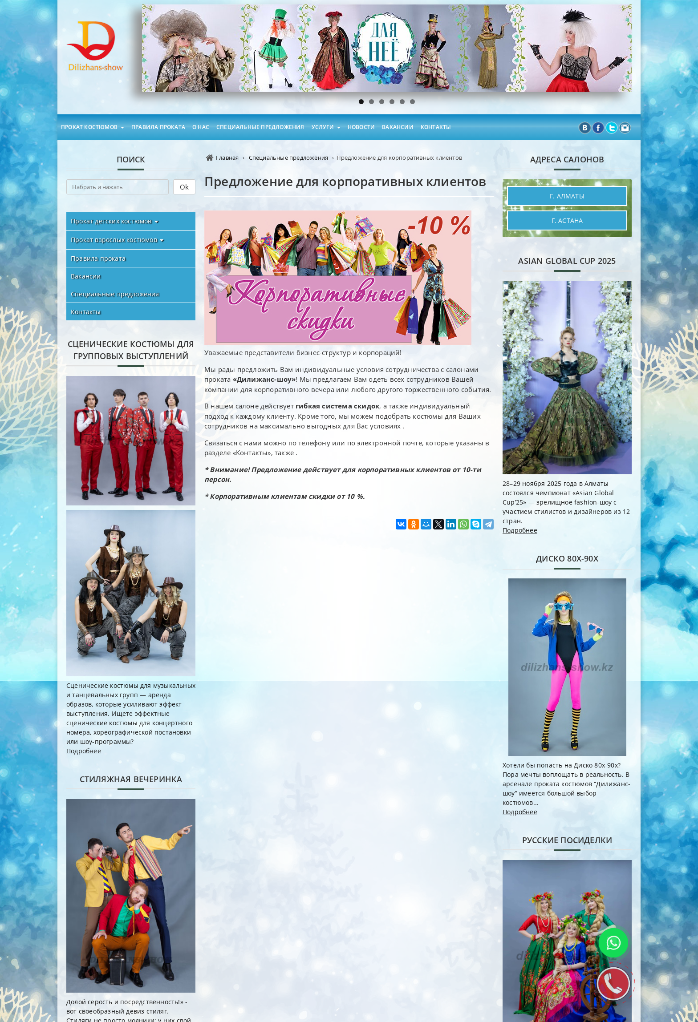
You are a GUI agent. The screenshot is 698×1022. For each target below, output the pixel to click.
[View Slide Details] (387, 48)
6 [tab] (412, 101)
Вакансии (398, 127)
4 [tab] (392, 101)
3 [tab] (381, 101)
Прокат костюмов (89, 127)
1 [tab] (361, 101)
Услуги (323, 127)
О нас (200, 127)
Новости (361, 127)
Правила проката (158, 127)
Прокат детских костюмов (111, 221)
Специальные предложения (260, 127)
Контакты (436, 127)
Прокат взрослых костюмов (114, 239)
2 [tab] (371, 101)
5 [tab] (402, 101)
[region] (387, 48)
